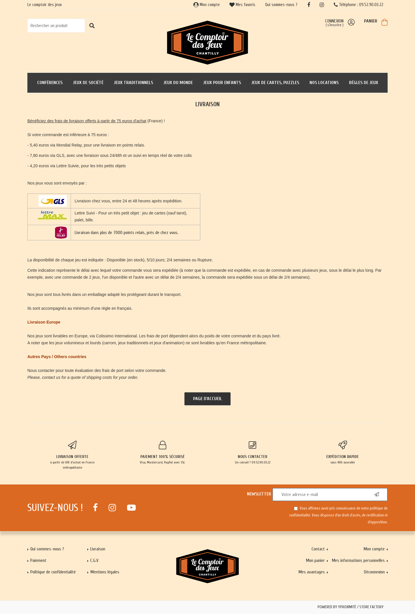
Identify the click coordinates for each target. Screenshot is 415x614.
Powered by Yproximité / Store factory (351, 607)
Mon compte (206, 4)
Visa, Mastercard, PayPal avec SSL (162, 452)
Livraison (97, 549)
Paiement (38, 560)
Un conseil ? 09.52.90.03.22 (252, 452)
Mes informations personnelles (358, 560)
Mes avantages (311, 572)
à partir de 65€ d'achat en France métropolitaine (72, 455)
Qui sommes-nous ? (281, 4)
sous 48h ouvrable (342, 452)
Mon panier (315, 560)
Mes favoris (242, 4)
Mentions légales (104, 572)
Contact (318, 549)
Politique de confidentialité (53, 572)
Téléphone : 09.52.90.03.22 (358, 4)
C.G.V (94, 560)
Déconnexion (374, 572)
